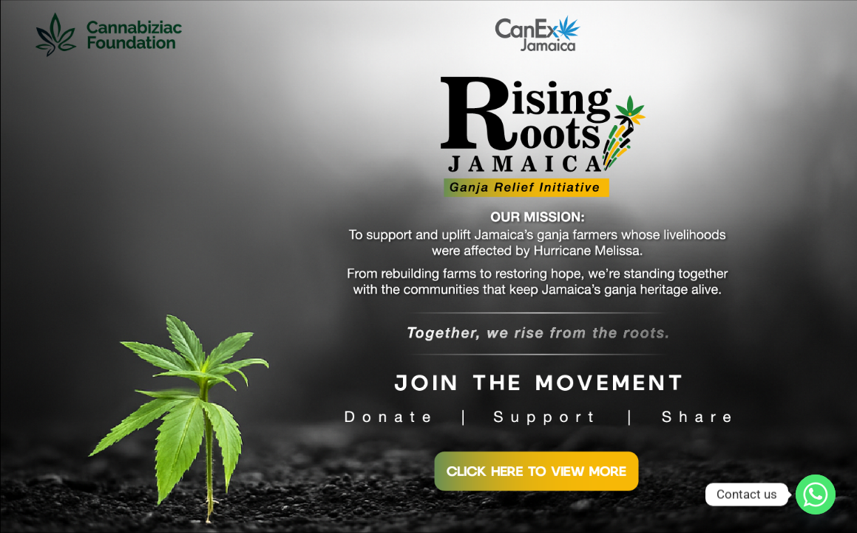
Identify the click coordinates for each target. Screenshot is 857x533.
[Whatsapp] (816, 494)
